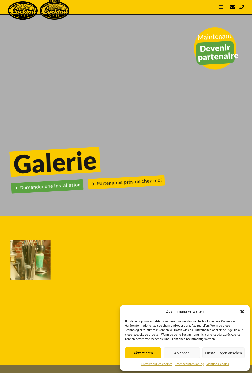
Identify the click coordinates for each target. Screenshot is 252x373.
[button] (242, 311)
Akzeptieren (143, 353)
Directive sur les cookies (156, 364)
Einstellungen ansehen (223, 353)
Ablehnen (181, 353)
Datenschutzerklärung (189, 364)
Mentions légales (217, 364)
